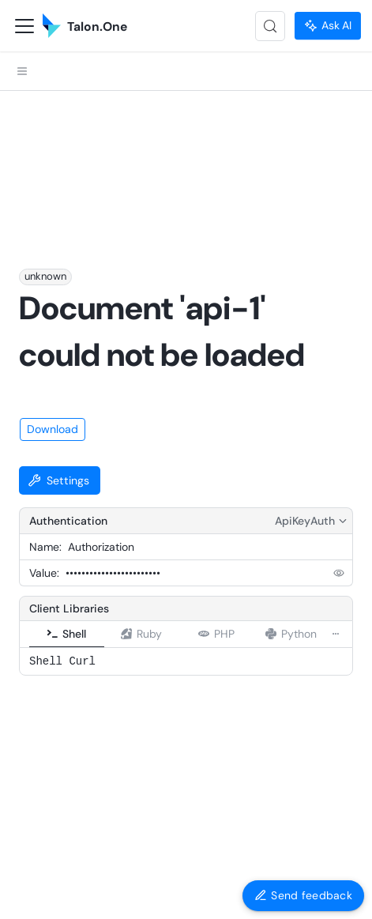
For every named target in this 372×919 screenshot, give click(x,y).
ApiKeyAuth (312, 393)
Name (44, 419)
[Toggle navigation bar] (24, 26)
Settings (59, 352)
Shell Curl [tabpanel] (62, 533)
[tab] (66, 506)
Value (43, 445)
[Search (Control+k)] (270, 26)
